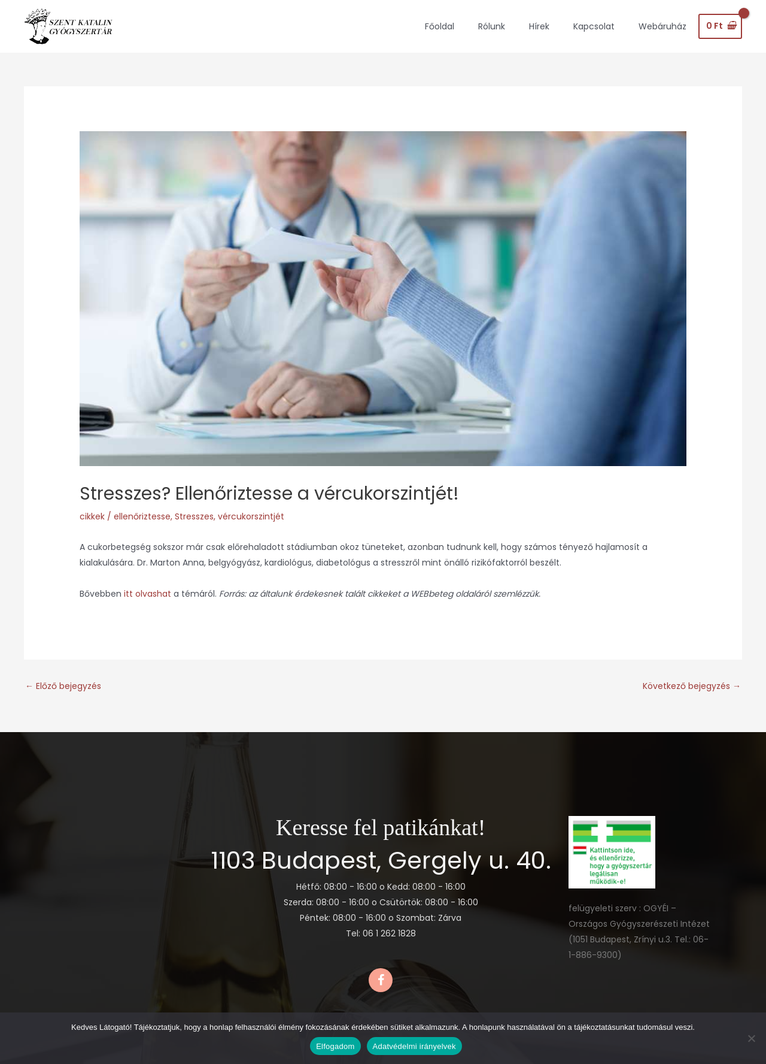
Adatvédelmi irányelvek (414, 1046)
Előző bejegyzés (63, 686)
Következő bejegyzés (692, 686)
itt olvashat (149, 594)
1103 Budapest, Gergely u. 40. (381, 860)
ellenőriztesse (142, 516)
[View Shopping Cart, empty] (720, 26)
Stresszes (194, 516)
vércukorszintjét (251, 516)
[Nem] (751, 1038)
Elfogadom (335, 1046)
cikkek (92, 516)
